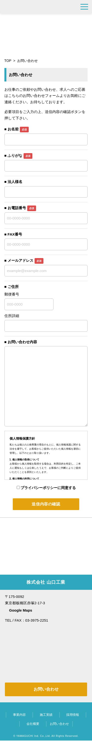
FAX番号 (15, 234)
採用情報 (72, 715)
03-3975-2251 (72, 6)
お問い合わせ (46, 689)
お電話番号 (22, 208)
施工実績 (46, 715)
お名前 (18, 129)
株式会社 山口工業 (31, 6)
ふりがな (20, 155)
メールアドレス (25, 260)
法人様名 (15, 182)
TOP (8, 61)
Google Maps (20, 611)
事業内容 (19, 715)
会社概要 (32, 724)
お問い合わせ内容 (22, 342)
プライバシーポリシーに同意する (46, 488)
